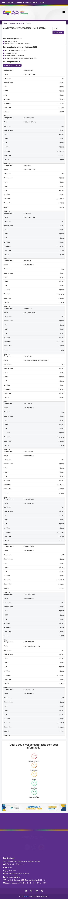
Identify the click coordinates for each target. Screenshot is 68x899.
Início (5, 23)
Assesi (26, 896)
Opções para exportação (12, 65)
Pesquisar (58, 32)
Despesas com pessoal (16, 23)
